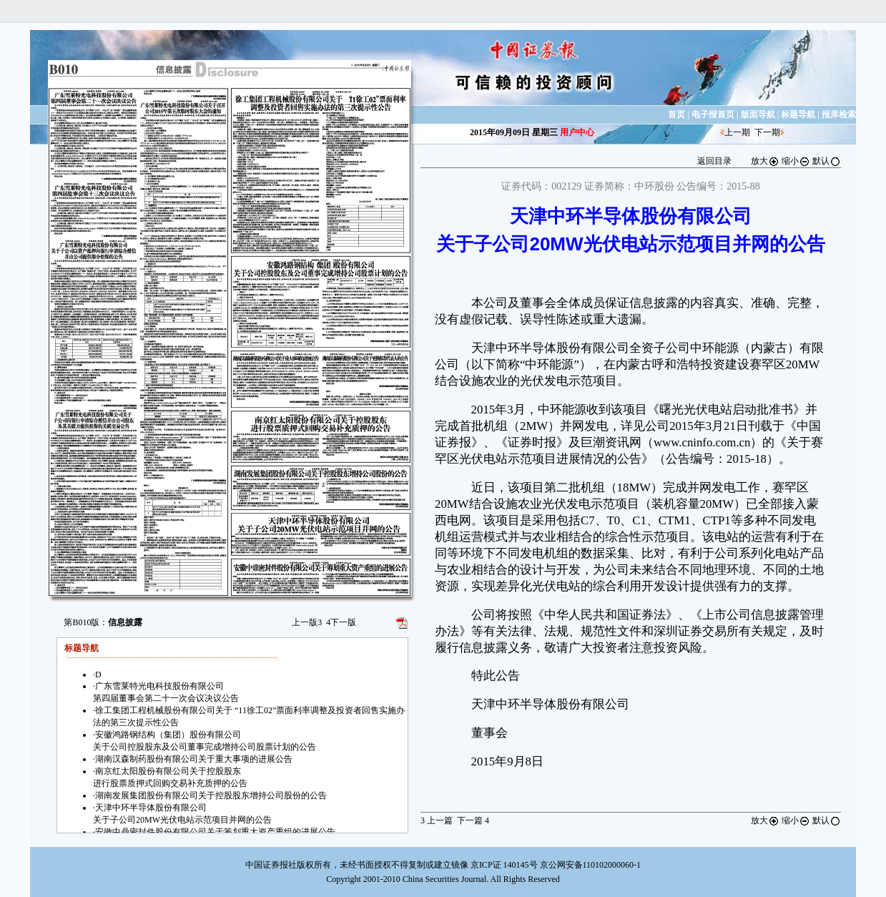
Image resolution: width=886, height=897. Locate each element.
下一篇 (473, 820)
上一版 (307, 622)
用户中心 (577, 132)
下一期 (767, 132)
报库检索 (839, 114)
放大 (765, 161)
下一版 (341, 622)
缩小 (796, 161)
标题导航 (798, 114)
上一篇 (436, 820)
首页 (676, 114)
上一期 (737, 132)
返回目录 (714, 161)
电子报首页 (712, 114)
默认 (826, 161)
